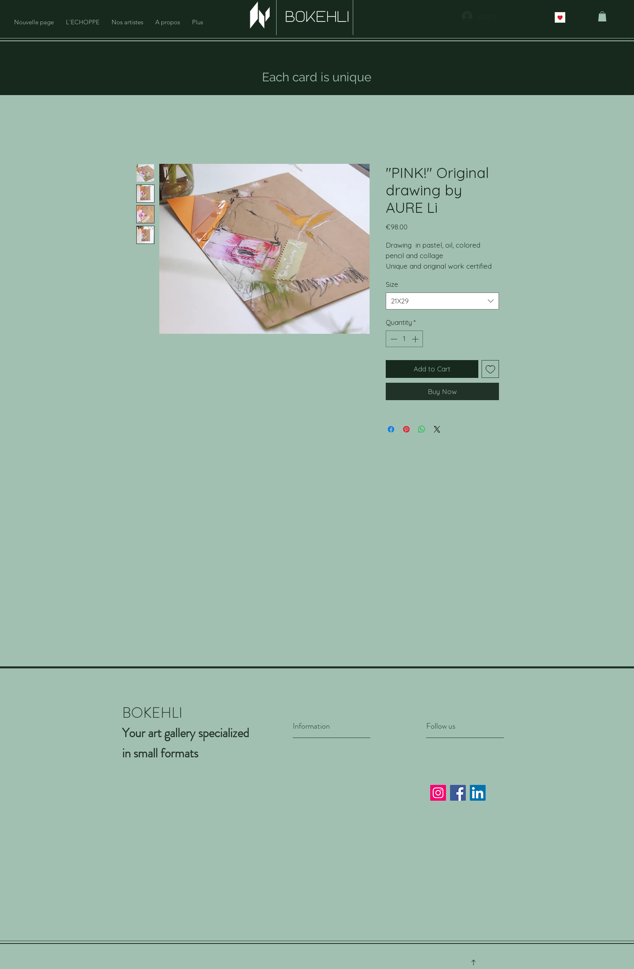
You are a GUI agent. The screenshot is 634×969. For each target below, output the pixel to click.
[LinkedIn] (478, 793)
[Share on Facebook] (391, 429)
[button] (602, 16)
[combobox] (442, 301)
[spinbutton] (404, 339)
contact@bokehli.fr (218, 907)
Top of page (492, 958)
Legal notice (213, 958)
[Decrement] (393, 339)
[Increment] (416, 339)
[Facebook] (458, 793)
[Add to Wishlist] (490, 369)
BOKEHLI (172, 958)
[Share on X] (437, 429)
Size (392, 284)
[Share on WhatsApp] (422, 429)
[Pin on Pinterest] (406, 429)
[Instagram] (438, 793)
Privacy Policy (316, 802)
